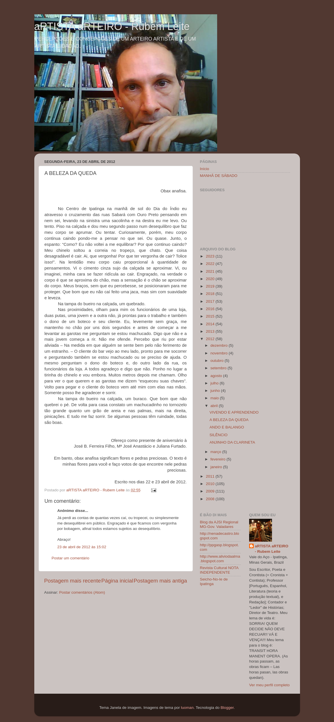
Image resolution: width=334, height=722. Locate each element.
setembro (219, 368)
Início (204, 169)
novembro (220, 353)
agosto (217, 376)
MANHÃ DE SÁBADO (218, 175)
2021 (210, 271)
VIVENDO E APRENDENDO (234, 412)
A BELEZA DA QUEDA (229, 420)
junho (216, 390)
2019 (210, 286)
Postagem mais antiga (160, 581)
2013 (210, 331)
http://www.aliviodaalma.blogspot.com (220, 558)
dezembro (220, 345)
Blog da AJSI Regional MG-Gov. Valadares (219, 524)
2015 (210, 316)
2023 (210, 256)
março (216, 452)
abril (215, 406)
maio (215, 398)
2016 (210, 309)
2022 (210, 264)
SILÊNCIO (218, 435)
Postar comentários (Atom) (82, 592)
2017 (210, 301)
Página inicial (117, 581)
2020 (210, 279)
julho (215, 383)
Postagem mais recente (72, 581)
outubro (218, 360)
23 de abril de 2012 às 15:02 (81, 547)
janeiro (217, 467)
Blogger (227, 707)
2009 (210, 491)
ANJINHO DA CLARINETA (232, 442)
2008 (210, 499)
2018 (210, 294)
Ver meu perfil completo (269, 685)
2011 (210, 476)
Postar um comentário (70, 558)
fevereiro (219, 459)
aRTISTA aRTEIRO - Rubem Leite (112, 26)
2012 (210, 339)
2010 (210, 484)
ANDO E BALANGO (226, 427)
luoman (187, 707)
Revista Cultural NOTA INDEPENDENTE (219, 570)
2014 (210, 324)
